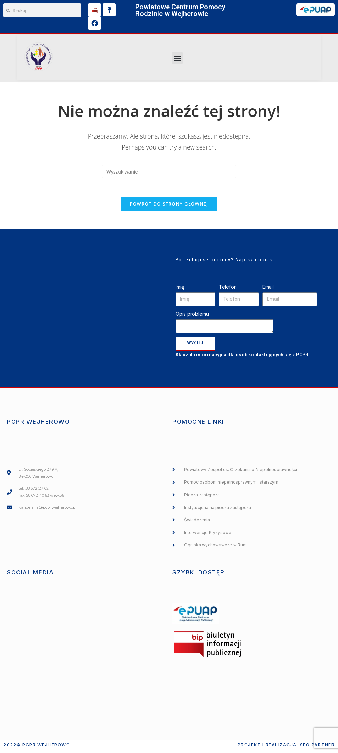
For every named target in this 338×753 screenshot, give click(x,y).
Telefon (228, 289)
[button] (177, 58)
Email (268, 289)
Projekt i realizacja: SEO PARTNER (286, 747)
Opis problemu (192, 316)
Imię (180, 289)
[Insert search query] (169, 171)
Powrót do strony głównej (169, 206)
